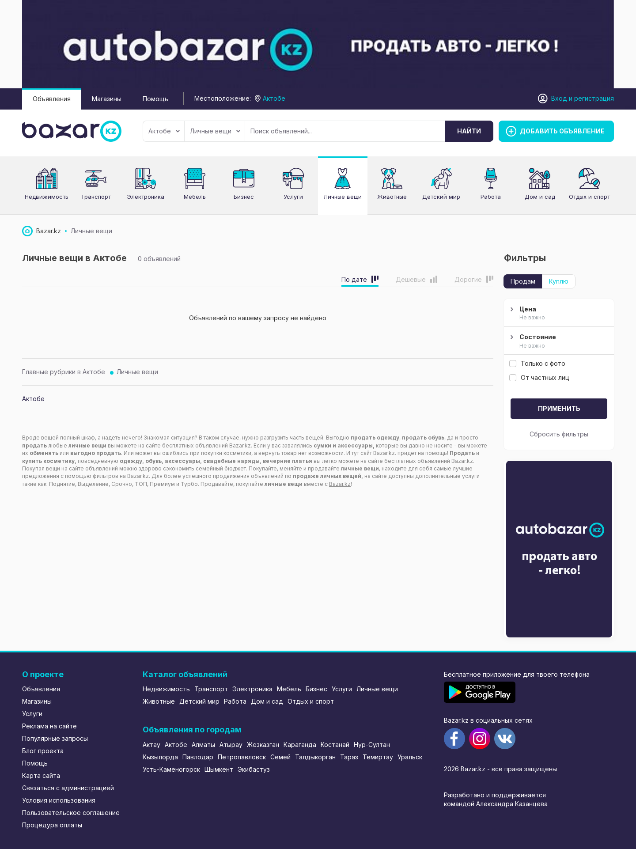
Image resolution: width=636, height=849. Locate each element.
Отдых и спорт (311, 701)
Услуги (293, 196)
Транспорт (211, 689)
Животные (159, 701)
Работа (235, 701)
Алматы (203, 744)
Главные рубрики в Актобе (63, 371)
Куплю (558, 281)
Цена (557, 313)
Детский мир (199, 701)
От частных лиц (539, 377)
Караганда (300, 744)
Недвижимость (166, 689)
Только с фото (537, 363)
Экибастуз (254, 769)
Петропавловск (242, 757)
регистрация (594, 98)
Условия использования (58, 800)
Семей (280, 757)
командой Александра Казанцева (496, 803)
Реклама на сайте (49, 726)
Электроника (252, 689)
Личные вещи (215, 131)
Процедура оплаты (52, 825)
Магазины (106, 98)
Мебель (289, 689)
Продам (523, 281)
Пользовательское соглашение (71, 812)
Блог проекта (43, 750)
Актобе (164, 131)
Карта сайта (41, 775)
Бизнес (316, 689)
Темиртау (378, 757)
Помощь (155, 98)
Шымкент (218, 769)
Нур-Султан (372, 744)
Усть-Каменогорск (171, 769)
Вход (559, 98)
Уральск (410, 757)
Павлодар (197, 757)
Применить (559, 408)
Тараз (349, 757)
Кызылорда (160, 757)
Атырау (231, 744)
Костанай (335, 744)
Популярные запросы (55, 738)
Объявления (52, 98)
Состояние (557, 341)
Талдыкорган (315, 757)
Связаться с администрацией (68, 788)
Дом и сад (267, 701)
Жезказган (263, 744)
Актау (151, 744)
